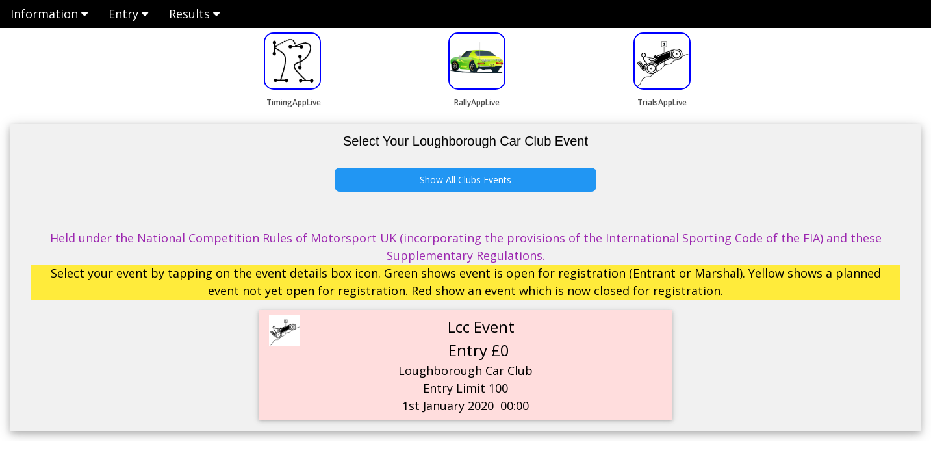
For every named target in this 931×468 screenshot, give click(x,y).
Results (194, 13)
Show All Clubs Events (465, 180)
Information (49, 13)
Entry (128, 13)
